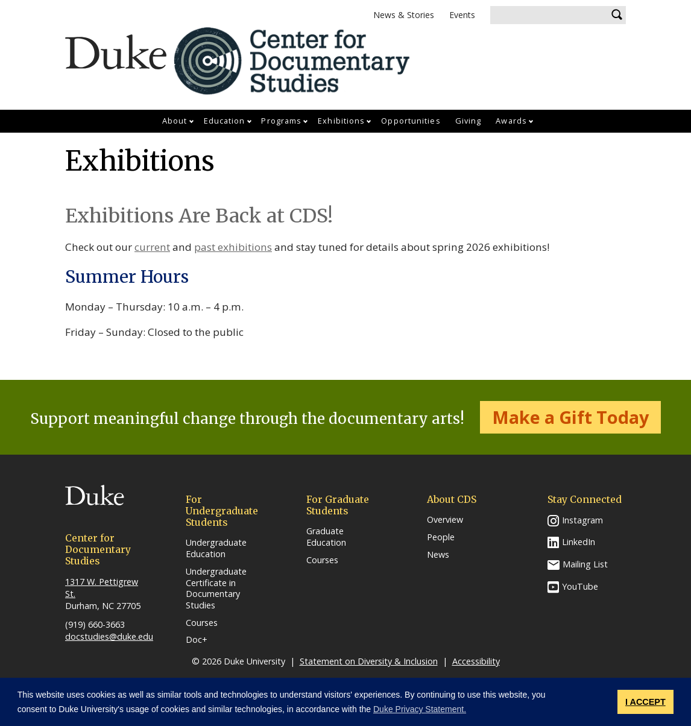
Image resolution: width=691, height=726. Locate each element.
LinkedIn (578, 542)
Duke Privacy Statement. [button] (419, 709)
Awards (511, 120)
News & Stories (403, 15)
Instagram (582, 520)
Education (224, 120)
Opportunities (410, 120)
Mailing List (585, 564)
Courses (202, 622)
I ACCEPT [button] (645, 702)
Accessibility (476, 661)
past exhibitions (233, 247)
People (441, 537)
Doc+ (196, 639)
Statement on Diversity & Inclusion (369, 661)
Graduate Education (326, 537)
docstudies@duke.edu (109, 636)
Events (462, 15)
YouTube (580, 586)
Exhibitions (341, 120)
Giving (468, 120)
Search (617, 15)
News (438, 554)
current (152, 247)
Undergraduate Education (216, 548)
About (175, 120)
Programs (281, 120)
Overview (445, 519)
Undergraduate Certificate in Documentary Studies (216, 588)
